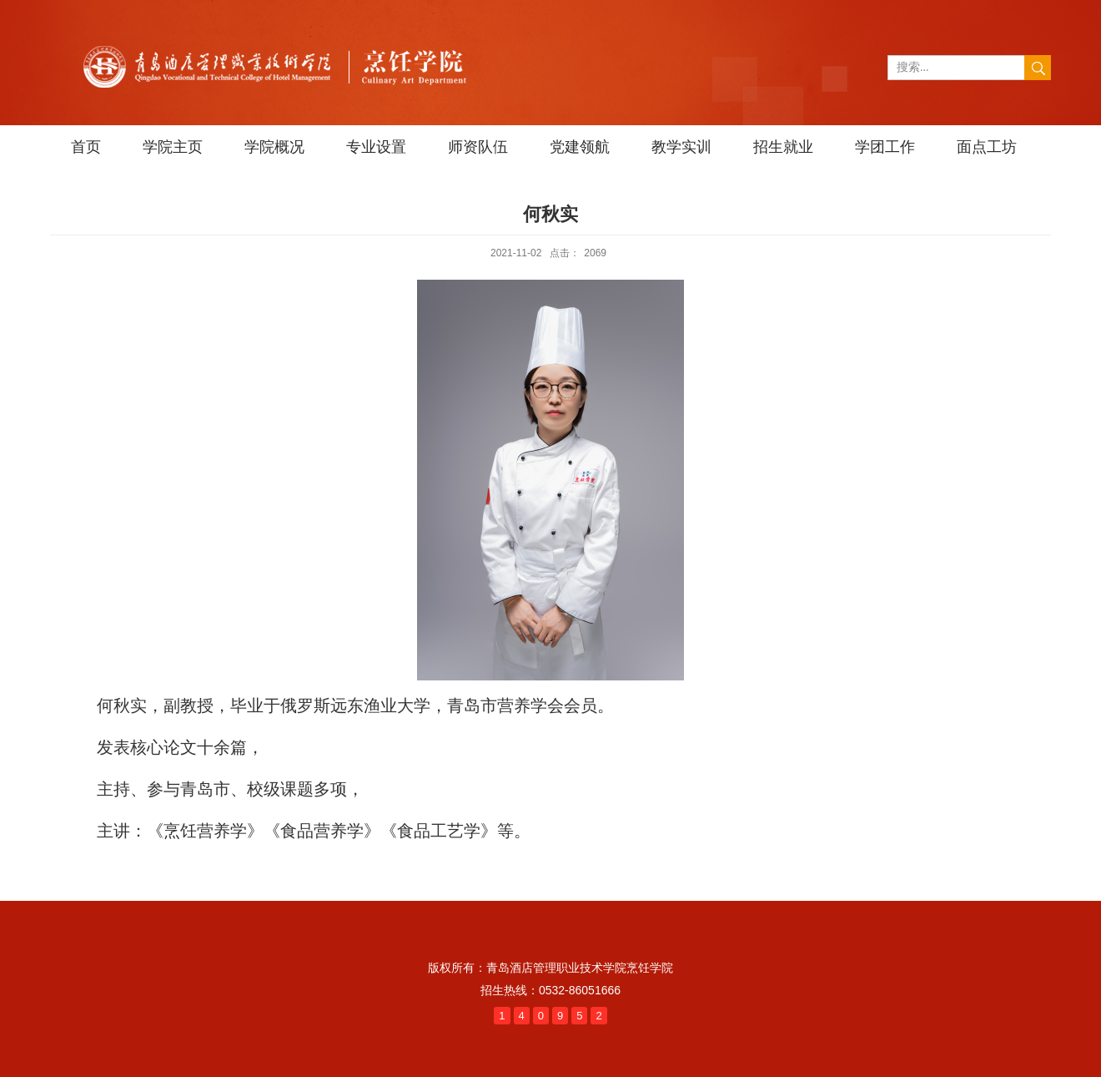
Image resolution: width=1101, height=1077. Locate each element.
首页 (86, 147)
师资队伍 (478, 147)
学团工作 (885, 147)
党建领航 (580, 147)
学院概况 (274, 147)
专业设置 (376, 147)
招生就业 (783, 147)
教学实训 (681, 147)
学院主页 (173, 147)
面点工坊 (987, 147)
